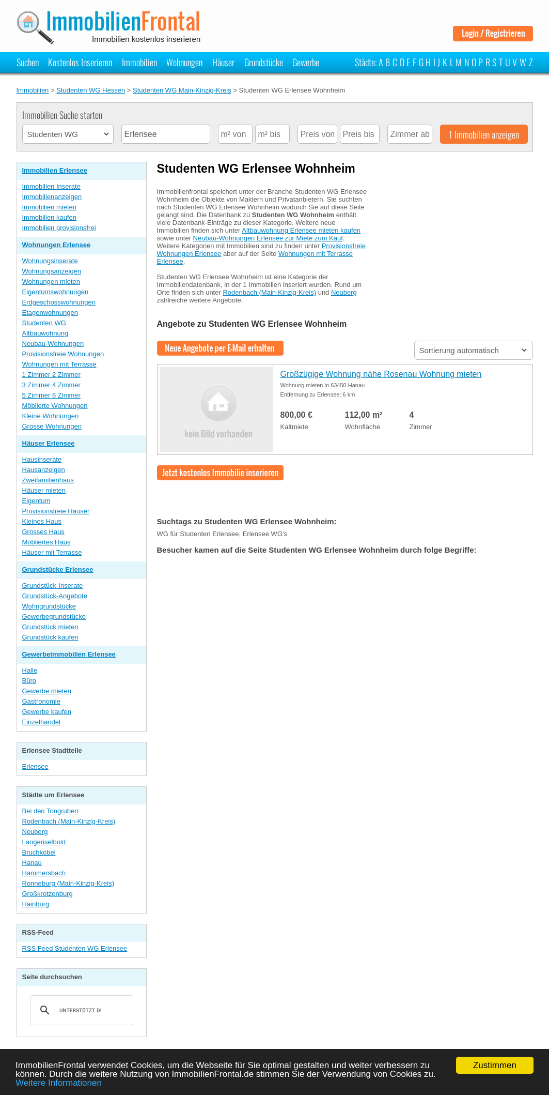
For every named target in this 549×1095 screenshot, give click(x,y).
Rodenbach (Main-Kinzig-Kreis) (69, 821)
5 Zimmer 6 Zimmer (51, 395)
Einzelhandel (41, 722)
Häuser (223, 62)
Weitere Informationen (58, 1083)
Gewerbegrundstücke (54, 616)
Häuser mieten (44, 490)
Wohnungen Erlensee (56, 245)
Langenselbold (44, 842)
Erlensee (35, 766)
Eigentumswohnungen (55, 292)
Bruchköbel (39, 852)
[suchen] (80, 1010)
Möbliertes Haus (46, 542)
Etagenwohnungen (50, 312)
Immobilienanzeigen (52, 197)
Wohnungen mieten (51, 281)
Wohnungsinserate (50, 261)
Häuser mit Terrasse (52, 552)
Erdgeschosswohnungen (59, 302)
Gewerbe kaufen (46, 712)
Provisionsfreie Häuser (56, 511)
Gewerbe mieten (46, 691)
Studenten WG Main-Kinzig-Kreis (182, 90)
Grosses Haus (43, 532)
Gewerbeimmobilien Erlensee (69, 654)
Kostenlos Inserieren (80, 62)
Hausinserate (42, 459)
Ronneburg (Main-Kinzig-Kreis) (68, 883)
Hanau (32, 862)
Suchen (28, 62)
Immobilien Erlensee (54, 170)
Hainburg (36, 904)
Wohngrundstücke (49, 606)
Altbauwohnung (45, 333)
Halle (30, 670)
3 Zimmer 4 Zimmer (51, 385)
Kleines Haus (42, 521)
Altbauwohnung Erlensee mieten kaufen (301, 230)
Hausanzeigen (43, 470)
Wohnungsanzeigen (52, 271)
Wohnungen (184, 62)
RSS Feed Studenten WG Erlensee (75, 948)
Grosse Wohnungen (52, 426)
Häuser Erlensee (48, 443)
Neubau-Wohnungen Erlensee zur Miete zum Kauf (268, 238)
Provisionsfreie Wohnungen (63, 354)
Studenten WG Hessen (90, 90)
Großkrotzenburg (47, 894)
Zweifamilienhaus (48, 480)
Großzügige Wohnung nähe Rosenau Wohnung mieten (381, 374)
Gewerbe (305, 62)
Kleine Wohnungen (50, 416)
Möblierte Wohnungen (55, 405)
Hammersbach (44, 873)
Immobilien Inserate (51, 186)
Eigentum (36, 501)
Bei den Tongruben (50, 811)
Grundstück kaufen (50, 637)
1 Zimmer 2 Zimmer (51, 374)
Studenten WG (44, 323)
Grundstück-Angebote (54, 596)
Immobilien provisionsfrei (59, 228)
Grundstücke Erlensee (57, 569)
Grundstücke (263, 62)
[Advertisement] (455, 244)
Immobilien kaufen (49, 217)
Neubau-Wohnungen (53, 343)
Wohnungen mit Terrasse (59, 364)
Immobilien (139, 62)
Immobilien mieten (49, 207)
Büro (29, 681)
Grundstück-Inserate (52, 585)
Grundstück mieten (50, 627)
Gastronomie (41, 701)
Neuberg (35, 831)
